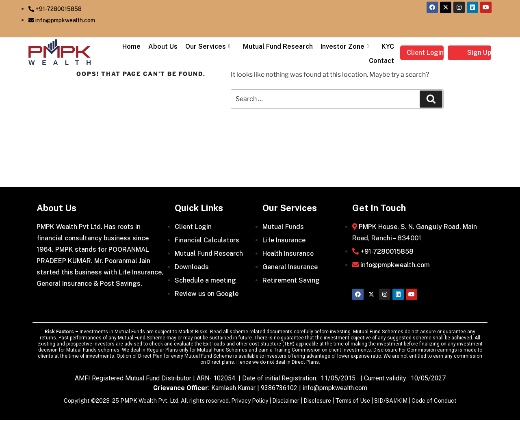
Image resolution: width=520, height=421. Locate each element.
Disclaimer (285, 401)
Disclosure (317, 401)
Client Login (425, 52)
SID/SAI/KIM (390, 401)
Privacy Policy (249, 401)
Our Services (213, 46)
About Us (168, 46)
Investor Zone (348, 46)
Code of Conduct (434, 401)
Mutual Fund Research (281, 46)
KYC (388, 46)
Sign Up (479, 52)
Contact (382, 61)
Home (138, 46)
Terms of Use (352, 401)
